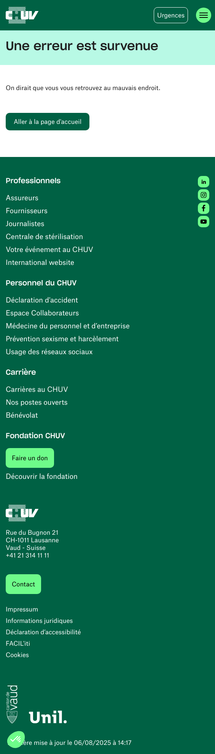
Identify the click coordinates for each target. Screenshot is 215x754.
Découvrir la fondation (42, 476)
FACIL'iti (18, 643)
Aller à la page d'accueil (47, 121)
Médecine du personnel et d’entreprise (68, 325)
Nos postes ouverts (37, 402)
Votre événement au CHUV (49, 249)
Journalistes (25, 223)
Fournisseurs (27, 210)
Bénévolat (22, 414)
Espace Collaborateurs (42, 312)
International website (40, 262)
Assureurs (22, 197)
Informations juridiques (39, 620)
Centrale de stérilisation (44, 236)
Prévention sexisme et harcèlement (62, 338)
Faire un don (33, 458)
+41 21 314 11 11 (27, 555)
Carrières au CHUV (37, 389)
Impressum (22, 609)
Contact (23, 584)
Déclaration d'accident (42, 299)
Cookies (17, 655)
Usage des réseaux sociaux (49, 351)
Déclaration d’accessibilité (43, 632)
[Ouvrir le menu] (203, 15)
